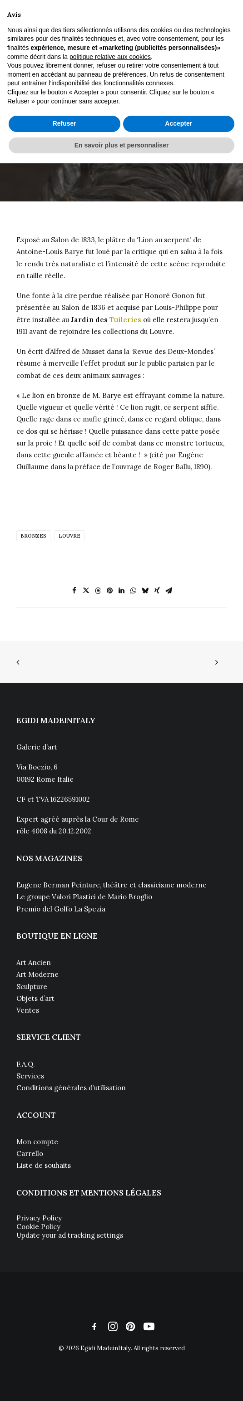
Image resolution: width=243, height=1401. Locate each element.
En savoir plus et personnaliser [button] (121, 145)
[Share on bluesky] (145, 590)
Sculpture (31, 986)
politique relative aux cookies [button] (110, 56)
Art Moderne (37, 974)
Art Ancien (33, 962)
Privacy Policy (39, 1218)
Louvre (69, 536)
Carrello (29, 1153)
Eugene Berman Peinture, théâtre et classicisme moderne (111, 885)
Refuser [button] (64, 123)
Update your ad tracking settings (69, 1235)
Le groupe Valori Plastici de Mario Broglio (84, 896)
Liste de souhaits (43, 1165)
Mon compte (37, 1141)
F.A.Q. (25, 1064)
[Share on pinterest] (109, 590)
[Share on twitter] (86, 590)
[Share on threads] (98, 590)
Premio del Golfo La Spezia (60, 909)
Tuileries (125, 319)
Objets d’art (35, 998)
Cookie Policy (38, 1226)
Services (30, 1076)
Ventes (27, 1010)
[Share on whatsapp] (133, 590)
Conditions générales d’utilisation (71, 1087)
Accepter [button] (178, 123)
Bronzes (33, 536)
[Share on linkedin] (121, 590)
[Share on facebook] (74, 590)
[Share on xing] (157, 590)
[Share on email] (169, 590)
